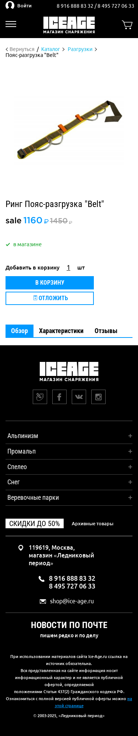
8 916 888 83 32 (76, 6)
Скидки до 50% (34, 523)
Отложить (50, 298)
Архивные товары (92, 523)
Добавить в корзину (33, 267)
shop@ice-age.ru (72, 601)
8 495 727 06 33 (116, 6)
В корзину (49, 282)
